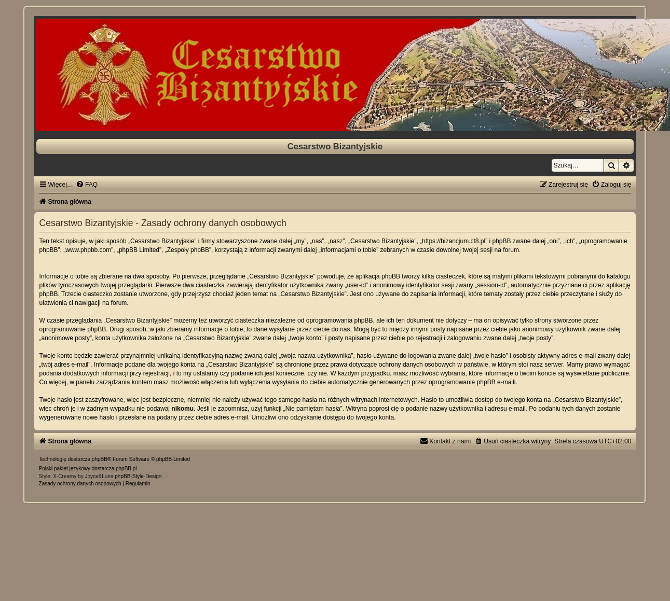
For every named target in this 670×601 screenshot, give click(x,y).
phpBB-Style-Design (138, 476)
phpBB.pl (126, 468)
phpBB (99, 459)
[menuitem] (87, 184)
